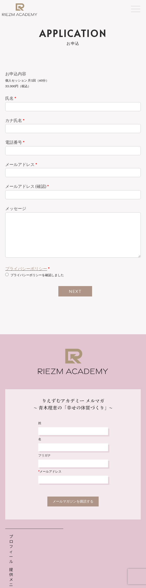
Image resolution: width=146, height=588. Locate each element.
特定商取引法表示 (92, 571)
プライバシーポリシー (26, 268)
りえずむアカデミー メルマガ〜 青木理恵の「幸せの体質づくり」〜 (73, 404)
